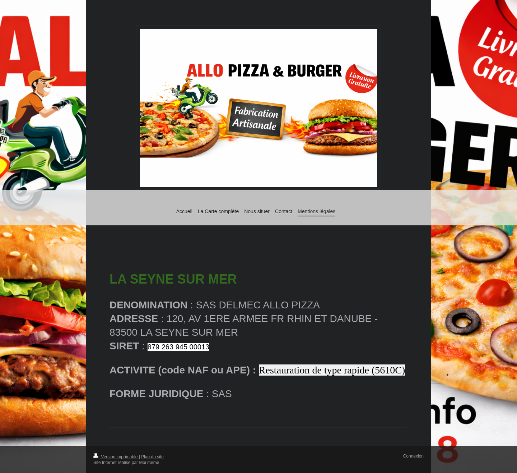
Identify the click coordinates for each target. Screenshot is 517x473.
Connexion (413, 456)
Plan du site (152, 456)
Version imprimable (116, 456)
